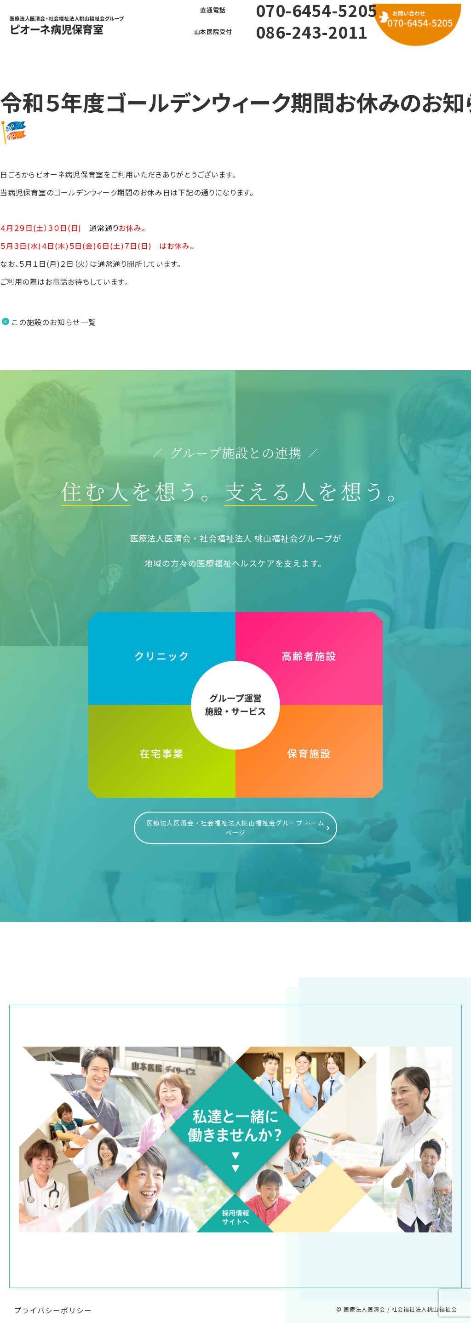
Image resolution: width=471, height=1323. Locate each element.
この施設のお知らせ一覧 (53, 321)
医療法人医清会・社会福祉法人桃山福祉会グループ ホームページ (235, 823)
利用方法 (266, 59)
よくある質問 (204, 59)
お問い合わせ (328, 59)
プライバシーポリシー (53, 1300)
